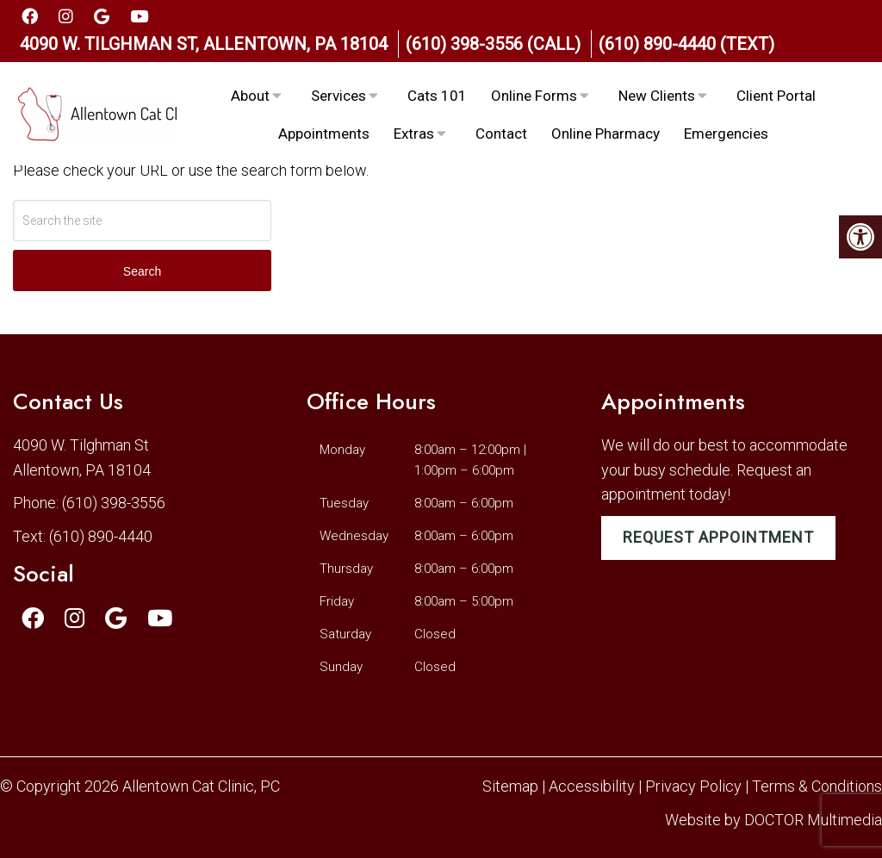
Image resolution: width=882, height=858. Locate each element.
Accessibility (592, 786)
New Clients (656, 95)
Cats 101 (437, 95)
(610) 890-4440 (100, 536)
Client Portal (776, 95)
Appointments (324, 133)
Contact (501, 133)
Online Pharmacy (605, 133)
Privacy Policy (695, 786)
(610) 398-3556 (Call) (493, 44)
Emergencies (726, 133)
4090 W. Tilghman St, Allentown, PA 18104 (204, 44)
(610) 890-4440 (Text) (686, 44)
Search (142, 271)
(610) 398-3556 (113, 503)
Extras (414, 133)
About (250, 95)
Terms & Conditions (817, 786)
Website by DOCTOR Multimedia (773, 820)
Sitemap (510, 786)
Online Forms (534, 95)
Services (338, 95)
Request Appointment (718, 537)
